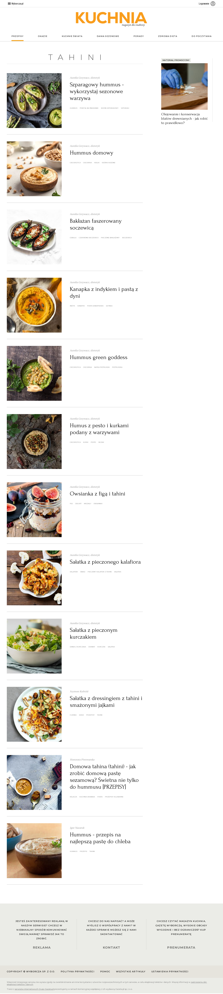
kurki (85, 443)
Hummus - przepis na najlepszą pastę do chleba (100, 838)
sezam (101, 443)
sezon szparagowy (109, 109)
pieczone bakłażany (110, 238)
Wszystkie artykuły (131, 972)
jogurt (78, 504)
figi (71, 504)
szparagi (125, 109)
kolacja (73, 797)
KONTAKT (111, 948)
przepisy (90, 716)
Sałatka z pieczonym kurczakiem (94, 634)
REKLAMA (42, 948)
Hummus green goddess (98, 358)
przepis (83, 852)
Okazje (42, 37)
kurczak (101, 647)
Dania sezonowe (107, 37)
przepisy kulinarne (114, 797)
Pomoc (105, 972)
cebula (73, 238)
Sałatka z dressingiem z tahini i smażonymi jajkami (106, 702)
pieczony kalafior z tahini (100, 572)
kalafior (74, 572)
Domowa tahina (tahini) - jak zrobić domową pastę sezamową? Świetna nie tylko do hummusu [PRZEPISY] (104, 777)
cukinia (73, 716)
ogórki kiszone (108, 163)
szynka (109, 306)
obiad (82, 572)
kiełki (96, 163)
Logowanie (207, 3)
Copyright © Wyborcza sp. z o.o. (31, 972)
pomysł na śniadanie (89, 109)
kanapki (81, 306)
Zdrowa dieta (167, 37)
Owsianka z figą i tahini (97, 494)
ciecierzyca (75, 163)
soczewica (127, 238)
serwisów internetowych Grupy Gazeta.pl (34, 990)
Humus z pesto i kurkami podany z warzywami (99, 429)
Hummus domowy (91, 153)
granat (91, 647)
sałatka (117, 572)
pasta (100, 797)
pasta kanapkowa (95, 306)
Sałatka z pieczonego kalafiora (105, 562)
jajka (81, 716)
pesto (93, 443)
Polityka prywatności (77, 972)
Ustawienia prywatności (170, 972)
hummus (73, 109)
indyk (72, 306)
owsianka (98, 504)
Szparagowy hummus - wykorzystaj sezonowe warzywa (97, 92)
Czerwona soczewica (88, 238)
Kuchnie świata (72, 37)
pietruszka (117, 368)
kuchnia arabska (87, 797)
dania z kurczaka (78, 647)
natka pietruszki (102, 368)
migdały (87, 504)
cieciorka (87, 163)
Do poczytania (201, 37)
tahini (99, 716)
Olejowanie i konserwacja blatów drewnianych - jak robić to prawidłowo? (184, 119)
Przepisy (17, 37)
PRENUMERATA (181, 948)
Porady (138, 37)
